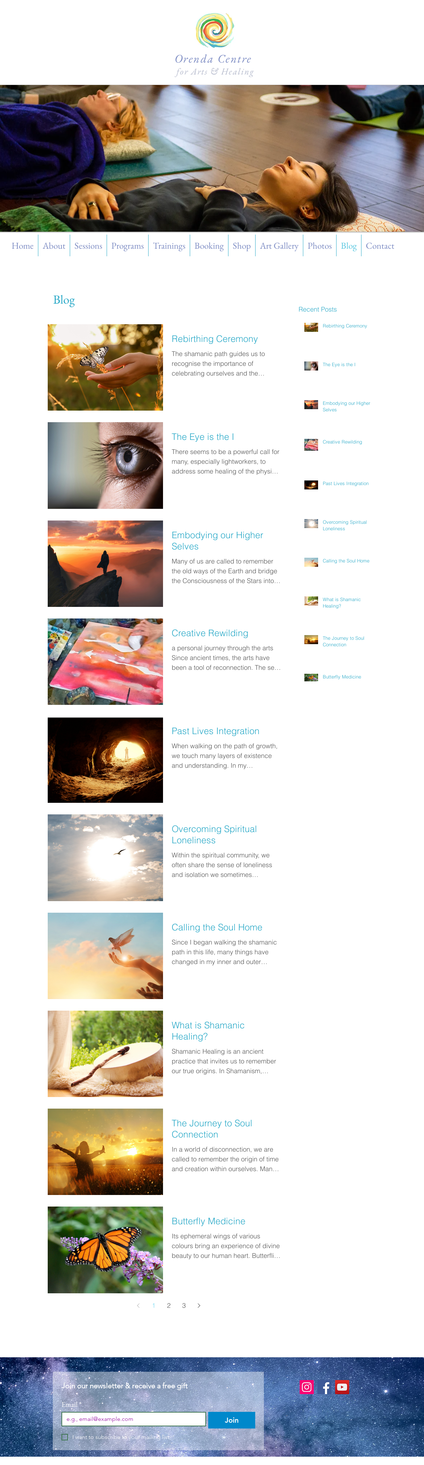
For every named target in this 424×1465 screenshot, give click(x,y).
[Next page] (199, 1305)
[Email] (131, 1419)
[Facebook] (324, 1387)
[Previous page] (138, 1305)
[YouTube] (342, 1387)
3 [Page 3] (184, 1305)
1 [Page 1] (153, 1305)
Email (71, 1404)
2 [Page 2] (169, 1305)
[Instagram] (307, 1387)
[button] (88, 245)
